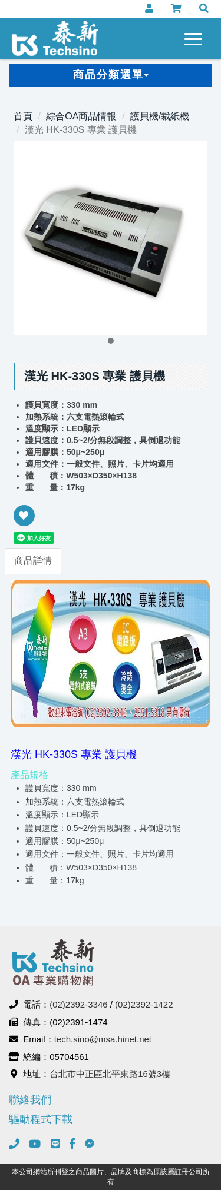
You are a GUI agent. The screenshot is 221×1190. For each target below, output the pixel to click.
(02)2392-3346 (78, 1004)
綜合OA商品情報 (81, 116)
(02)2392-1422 (144, 1004)
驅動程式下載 (40, 1119)
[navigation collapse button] (195, 37)
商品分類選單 (111, 75)
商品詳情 (33, 561)
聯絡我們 (30, 1100)
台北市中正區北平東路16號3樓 (110, 1074)
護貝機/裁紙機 (159, 116)
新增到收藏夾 (24, 523)
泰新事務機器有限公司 (55, 38)
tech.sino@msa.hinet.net (102, 1039)
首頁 (23, 116)
